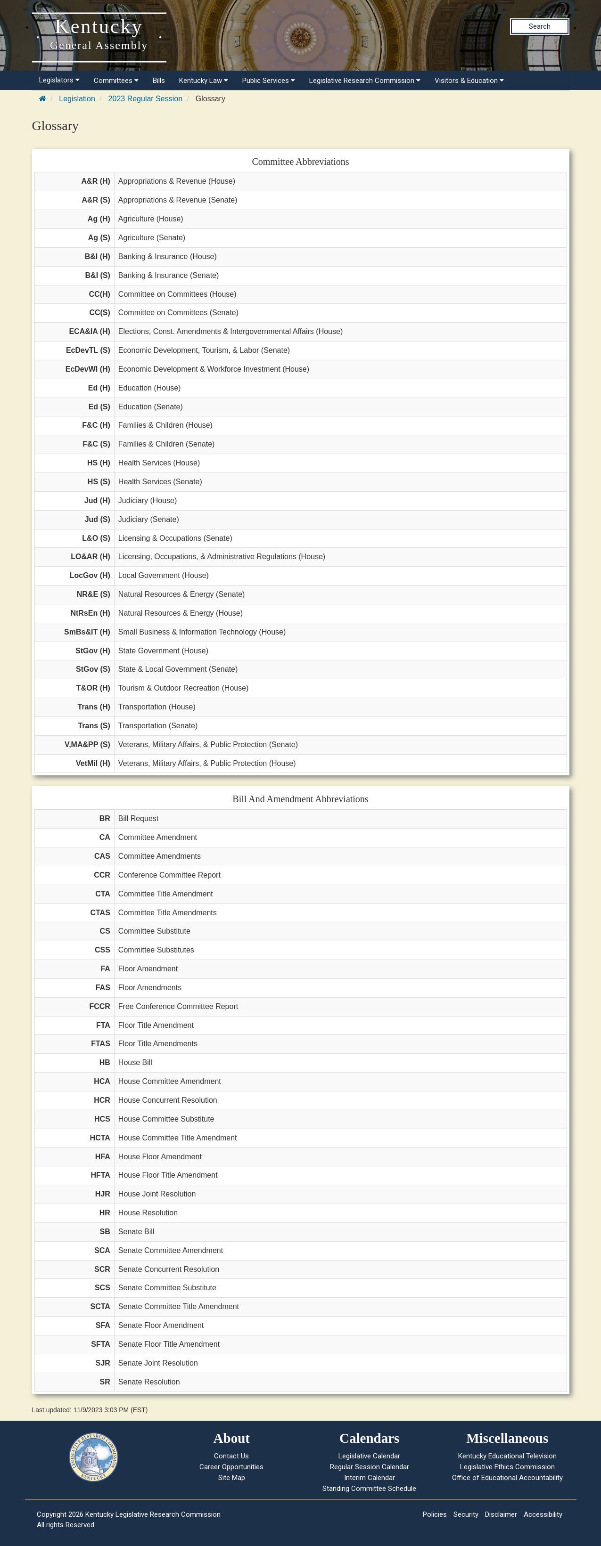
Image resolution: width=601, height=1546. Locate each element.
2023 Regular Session (145, 99)
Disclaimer (501, 1514)
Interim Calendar (369, 1477)
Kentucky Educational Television (507, 1456)
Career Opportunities (231, 1467)
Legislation (77, 99)
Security (465, 1514)
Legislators (59, 80)
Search (540, 26)
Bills (159, 80)
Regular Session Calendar (369, 1467)
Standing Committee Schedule (369, 1488)
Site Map (231, 1477)
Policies (435, 1514)
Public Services (268, 80)
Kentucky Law (203, 80)
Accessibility (543, 1514)
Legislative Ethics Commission (507, 1467)
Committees (116, 80)
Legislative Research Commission (364, 80)
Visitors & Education (469, 80)
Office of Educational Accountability (507, 1477)
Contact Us (231, 1456)
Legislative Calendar (369, 1456)
